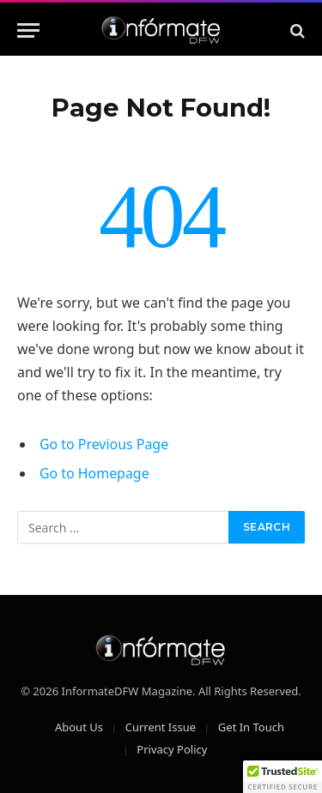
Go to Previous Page (103, 444)
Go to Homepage (94, 473)
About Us (79, 727)
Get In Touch (251, 727)
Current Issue (160, 727)
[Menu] (28, 30)
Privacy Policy (172, 749)
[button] (282, 776)
